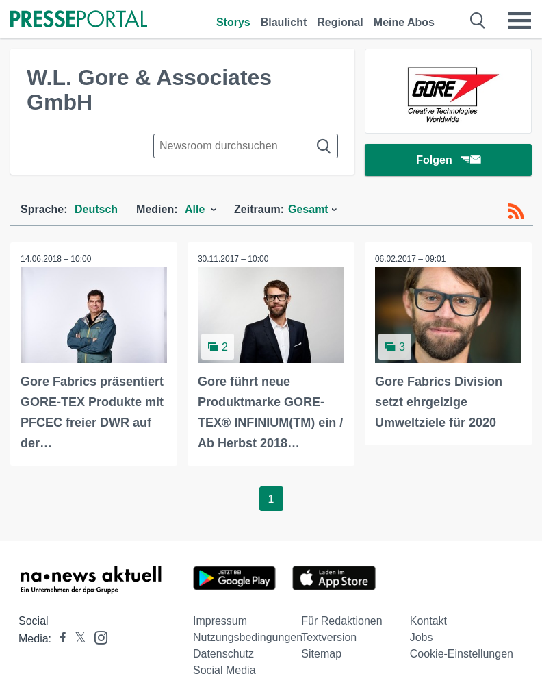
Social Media (224, 670)
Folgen (448, 160)
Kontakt (428, 621)
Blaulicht (284, 22)
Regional (340, 22)
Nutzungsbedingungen (247, 637)
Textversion (329, 637)
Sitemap (321, 654)
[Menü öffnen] (519, 20)
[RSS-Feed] (516, 211)
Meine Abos (404, 22)
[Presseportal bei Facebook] (58, 639)
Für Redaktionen (341, 621)
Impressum (220, 621)
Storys (233, 22)
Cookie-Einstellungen (461, 654)
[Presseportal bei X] (76, 639)
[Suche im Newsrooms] (245, 146)
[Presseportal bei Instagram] (96, 636)
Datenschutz (223, 654)
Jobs (421, 637)
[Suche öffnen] (478, 20)
